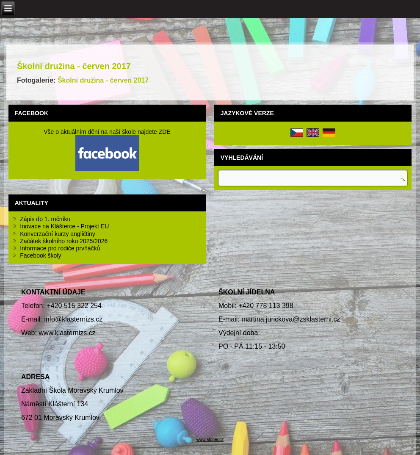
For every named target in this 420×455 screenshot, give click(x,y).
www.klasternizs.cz (67, 332)
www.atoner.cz (210, 439)
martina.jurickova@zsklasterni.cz (290, 319)
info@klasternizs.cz (73, 319)
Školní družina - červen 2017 (74, 66)
